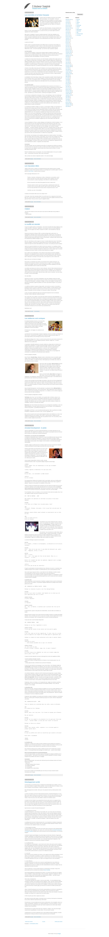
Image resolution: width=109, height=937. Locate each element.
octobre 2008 (68, 72)
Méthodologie (78, 29)
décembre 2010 (68, 50)
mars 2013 (68, 23)
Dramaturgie (78, 25)
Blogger (59, 933)
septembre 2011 (69, 38)
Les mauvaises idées (32, 166)
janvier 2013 (68, 26)
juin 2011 (67, 42)
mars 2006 (68, 100)
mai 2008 (67, 79)
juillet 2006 (68, 97)
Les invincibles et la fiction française (37, 15)
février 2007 (68, 87)
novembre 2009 (68, 66)
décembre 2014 (68, 19)
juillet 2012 (68, 29)
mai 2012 (67, 30)
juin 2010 (67, 58)
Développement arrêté (32, 782)
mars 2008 (68, 82)
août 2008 (67, 75)
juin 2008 (67, 77)
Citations (78, 22)
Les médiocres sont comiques (35, 318)
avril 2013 (67, 22)
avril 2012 (67, 32)
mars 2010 (68, 62)
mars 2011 (68, 46)
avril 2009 (67, 67)
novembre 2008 (68, 70)
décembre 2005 (68, 103)
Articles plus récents (29, 921)
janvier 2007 (68, 89)
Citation (27, 209)
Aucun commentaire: (37, 158)
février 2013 (68, 25)
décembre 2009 (68, 65)
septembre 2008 (69, 73)
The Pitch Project (79, 33)
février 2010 (68, 63)
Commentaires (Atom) (34, 923)
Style (77, 32)
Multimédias (78, 30)
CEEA (77, 20)
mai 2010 (67, 59)
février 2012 (68, 35)
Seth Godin (31, 171)
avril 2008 (67, 80)
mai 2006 (67, 99)
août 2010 (67, 56)
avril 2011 (67, 45)
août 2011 (67, 39)
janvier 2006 (68, 102)
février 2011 (68, 48)
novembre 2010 (68, 52)
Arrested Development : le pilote (36, 428)
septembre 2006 (69, 95)
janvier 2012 (68, 36)
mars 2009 (68, 69)
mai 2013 (67, 20)
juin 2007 (67, 85)
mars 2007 (68, 86)
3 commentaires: (37, 311)
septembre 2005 (69, 105)
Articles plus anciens (58, 921)
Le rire (77, 28)
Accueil (43, 921)
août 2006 (67, 96)
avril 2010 (67, 60)
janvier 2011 (68, 49)
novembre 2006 (68, 92)
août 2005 (67, 106)
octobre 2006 (68, 93)
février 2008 (68, 83)
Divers (77, 23)
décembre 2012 (68, 28)
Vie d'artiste (78, 35)
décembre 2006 (68, 90)
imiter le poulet (47, 869)
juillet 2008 (68, 76)
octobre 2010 (68, 53)
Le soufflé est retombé (32, 224)
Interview (78, 26)
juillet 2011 (68, 40)
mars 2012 (68, 33)
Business (78, 19)
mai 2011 (67, 43)
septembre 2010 (69, 55)
